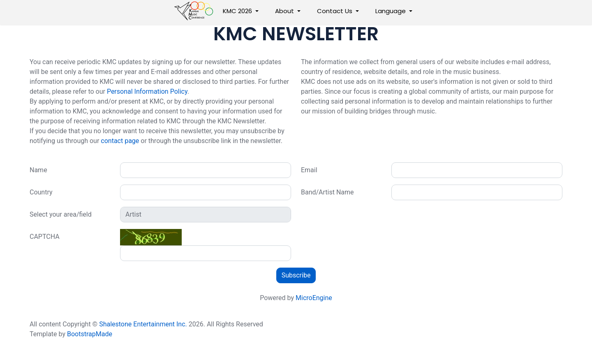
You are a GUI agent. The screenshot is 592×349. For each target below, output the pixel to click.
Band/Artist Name (327, 192)
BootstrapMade (89, 334)
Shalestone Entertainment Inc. (143, 324)
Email (309, 170)
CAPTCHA (45, 236)
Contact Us (334, 11)
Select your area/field (61, 214)
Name (38, 170)
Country (41, 192)
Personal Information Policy (147, 91)
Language (390, 11)
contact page (120, 141)
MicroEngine (314, 298)
